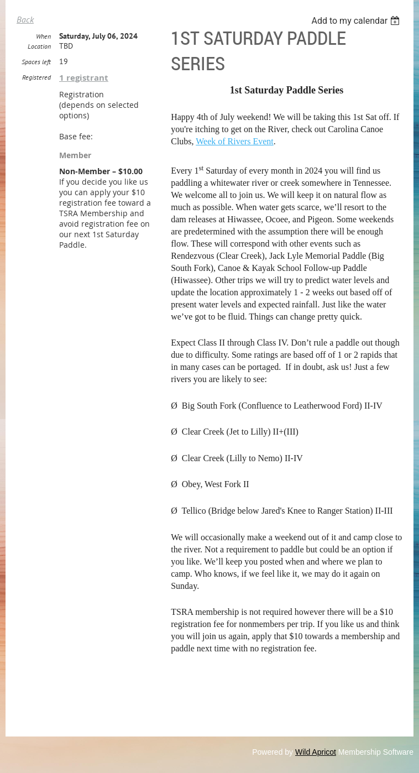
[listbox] (356, 21)
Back (25, 19)
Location (39, 46)
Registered (36, 77)
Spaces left (36, 62)
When (43, 36)
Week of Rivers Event (234, 141)
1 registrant (83, 77)
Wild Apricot (315, 752)
